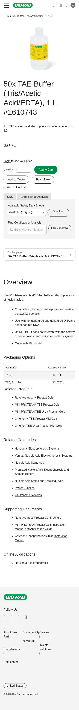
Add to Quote (16, 179)
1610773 (57, 382)
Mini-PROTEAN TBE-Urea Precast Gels (40, 411)
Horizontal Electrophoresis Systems (37, 448)
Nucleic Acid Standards (29, 462)
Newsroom (29, 640)
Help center (11, 661)
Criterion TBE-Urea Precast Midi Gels (38, 425)
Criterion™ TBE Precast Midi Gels (36, 418)
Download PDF (58, 212)
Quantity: (9, 169)
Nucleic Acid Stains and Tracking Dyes (39, 480)
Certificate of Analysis (34, 196)
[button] (5, 16)
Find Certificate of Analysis (24, 222)
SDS (10, 196)
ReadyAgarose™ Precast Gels (34, 397)
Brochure (55, 517)
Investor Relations (45, 647)
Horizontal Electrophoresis (31, 562)
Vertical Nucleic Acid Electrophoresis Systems (43, 455)
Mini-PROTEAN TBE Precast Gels (37, 404)
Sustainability (31, 632)
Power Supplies (24, 487)
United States (15, 685)
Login (7, 161)
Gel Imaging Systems (28, 495)
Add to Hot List (16, 187)
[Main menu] (7, 5)
